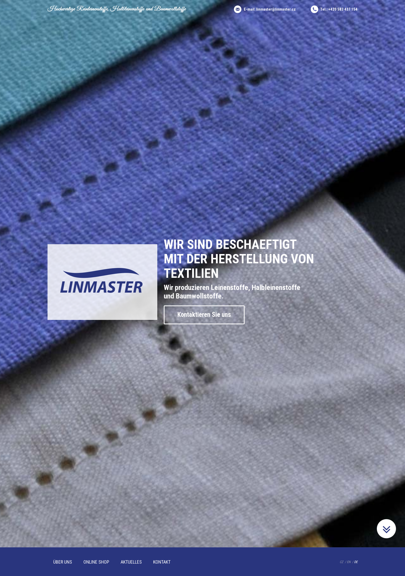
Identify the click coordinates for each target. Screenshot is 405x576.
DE (355, 562)
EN (349, 562)
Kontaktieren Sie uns (204, 314)
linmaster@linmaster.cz (276, 9)
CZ (341, 562)
